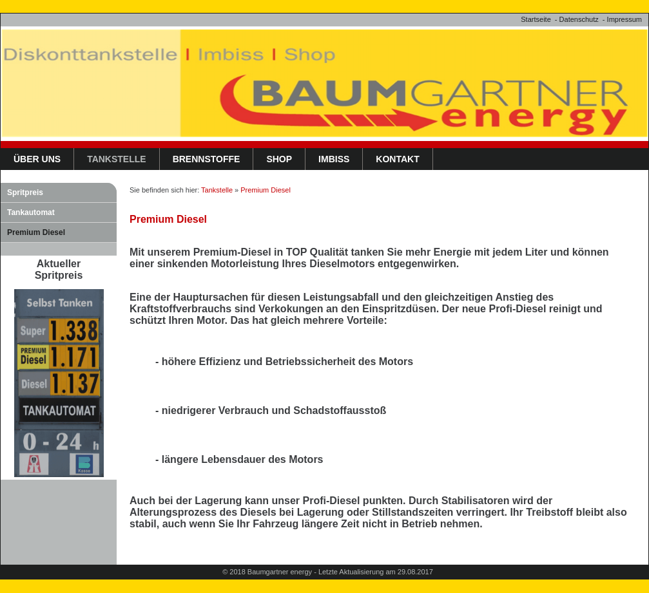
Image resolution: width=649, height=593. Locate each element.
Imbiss (333, 159)
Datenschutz (579, 19)
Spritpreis (25, 192)
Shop (279, 159)
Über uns (37, 159)
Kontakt (397, 159)
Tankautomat (31, 212)
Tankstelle (116, 159)
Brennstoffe (206, 159)
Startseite (535, 19)
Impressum (624, 19)
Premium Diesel (36, 232)
